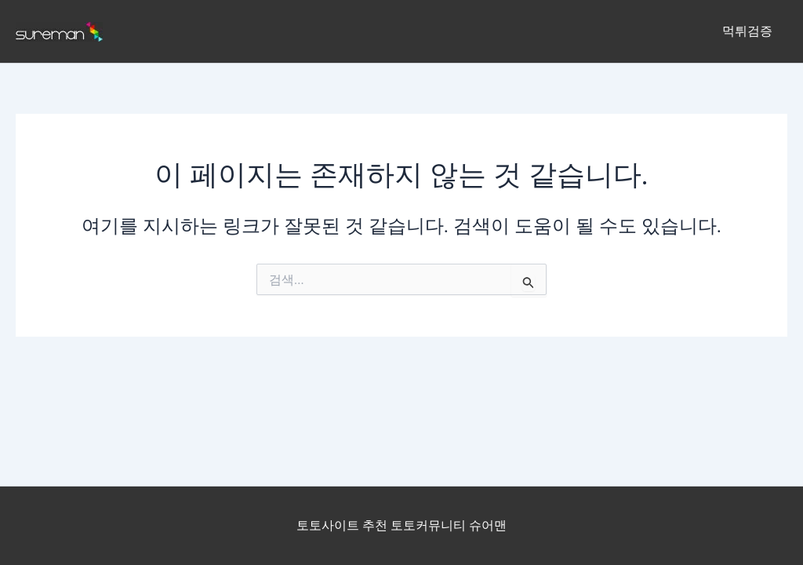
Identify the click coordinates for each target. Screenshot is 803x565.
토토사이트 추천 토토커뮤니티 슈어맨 (401, 525)
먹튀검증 (750, 31)
